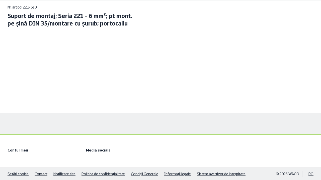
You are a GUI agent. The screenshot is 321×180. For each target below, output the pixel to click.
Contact (41, 174)
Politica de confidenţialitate (103, 174)
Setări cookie (18, 174)
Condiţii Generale (144, 174)
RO (310, 174)
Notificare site (64, 174)
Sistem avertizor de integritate (221, 174)
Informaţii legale (177, 174)
